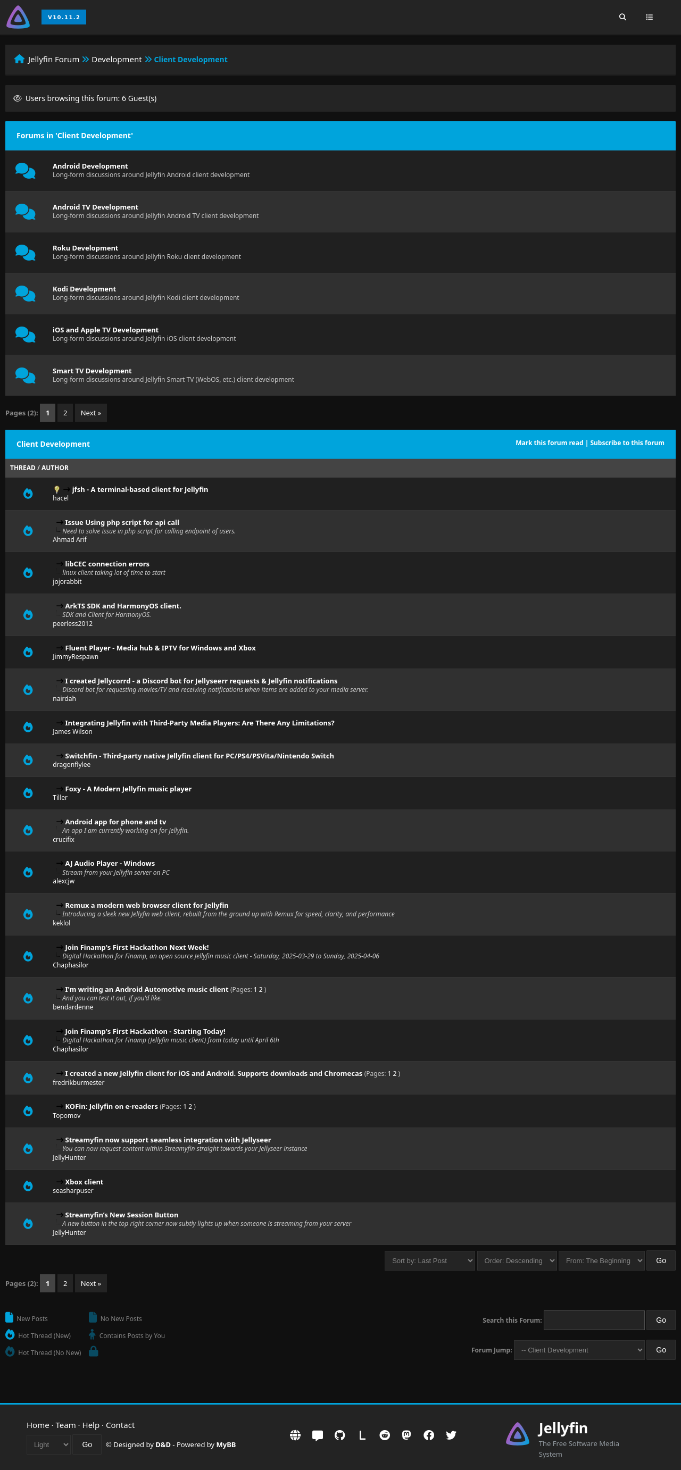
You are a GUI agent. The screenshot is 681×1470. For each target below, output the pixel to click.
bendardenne (73, 1007)
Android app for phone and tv (116, 821)
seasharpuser (73, 1190)
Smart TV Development (92, 370)
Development (117, 59)
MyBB (226, 1444)
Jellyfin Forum (54, 59)
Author (55, 467)
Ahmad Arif (69, 539)
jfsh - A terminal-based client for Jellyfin (140, 489)
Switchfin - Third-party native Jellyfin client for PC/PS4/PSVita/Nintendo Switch (199, 756)
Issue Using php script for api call (122, 522)
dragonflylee (71, 764)
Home (38, 1424)
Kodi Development (84, 289)
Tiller (60, 797)
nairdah (64, 698)
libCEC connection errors (107, 564)
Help (91, 1424)
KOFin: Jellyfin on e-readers (111, 1106)
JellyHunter (69, 1157)
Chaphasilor (70, 965)
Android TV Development (95, 207)
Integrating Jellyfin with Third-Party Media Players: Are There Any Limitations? (200, 723)
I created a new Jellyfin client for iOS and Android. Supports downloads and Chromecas (214, 1073)
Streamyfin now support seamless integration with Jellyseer (168, 1140)
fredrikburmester (78, 1082)
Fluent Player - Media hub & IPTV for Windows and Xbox (160, 648)
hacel (61, 498)
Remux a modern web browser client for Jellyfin (147, 905)
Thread (23, 467)
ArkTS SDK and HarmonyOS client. (123, 606)
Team (66, 1424)
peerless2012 (73, 623)
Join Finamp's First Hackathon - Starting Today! (145, 1031)
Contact (120, 1424)
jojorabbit (67, 581)
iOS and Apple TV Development (106, 330)
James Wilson (73, 731)
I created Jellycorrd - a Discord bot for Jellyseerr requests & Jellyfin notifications (201, 681)
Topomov (66, 1115)
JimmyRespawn (75, 656)
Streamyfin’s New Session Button (122, 1215)
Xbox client (84, 1182)
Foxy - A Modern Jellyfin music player (128, 789)
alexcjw (63, 881)
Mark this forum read (549, 442)
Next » (91, 412)
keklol (61, 923)
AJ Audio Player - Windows (110, 863)
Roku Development (86, 248)
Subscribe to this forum (627, 442)
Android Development (90, 166)
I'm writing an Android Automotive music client (147, 989)
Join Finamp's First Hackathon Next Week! (137, 947)
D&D (163, 1444)
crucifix (63, 839)
